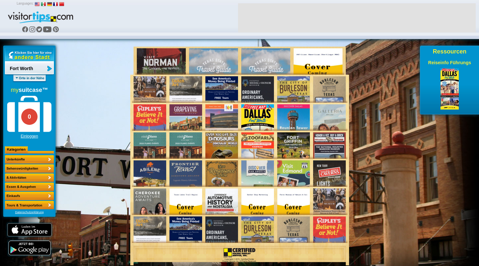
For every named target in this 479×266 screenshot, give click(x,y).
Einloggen (29, 136)
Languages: (25, 3)
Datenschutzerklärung (29, 212)
